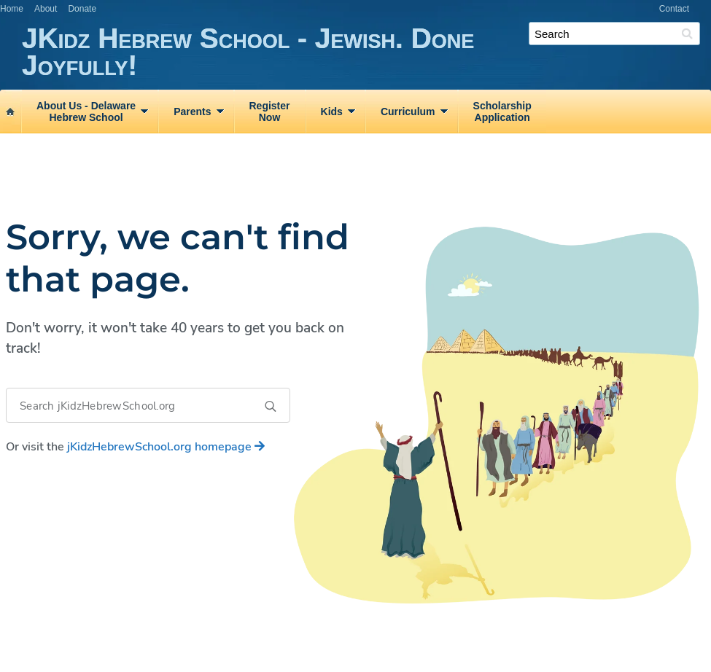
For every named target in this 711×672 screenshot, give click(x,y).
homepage (166, 447)
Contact (674, 9)
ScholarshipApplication (502, 111)
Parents (192, 111)
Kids (332, 111)
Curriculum (408, 111)
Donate (82, 9)
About (45, 9)
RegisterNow (269, 111)
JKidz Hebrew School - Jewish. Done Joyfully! (366, 52)
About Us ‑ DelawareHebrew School (86, 111)
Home (11, 9)
